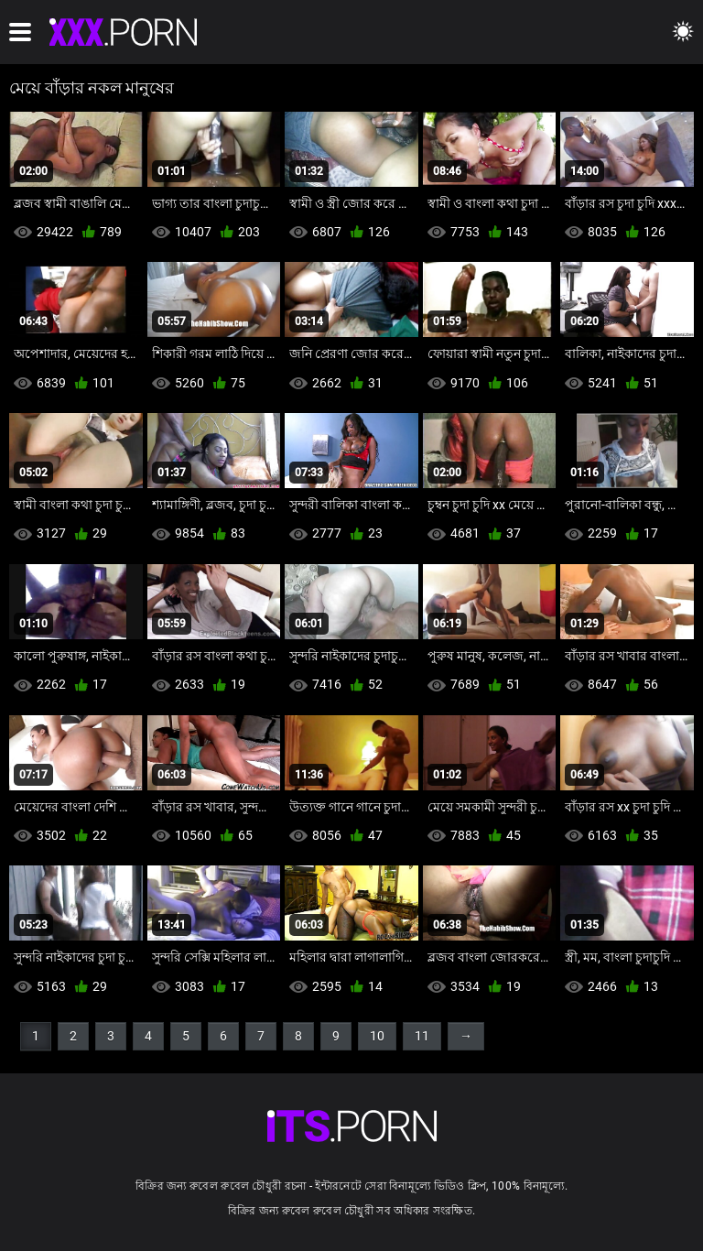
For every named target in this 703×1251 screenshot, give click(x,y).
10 (377, 1035)
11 (422, 1035)
